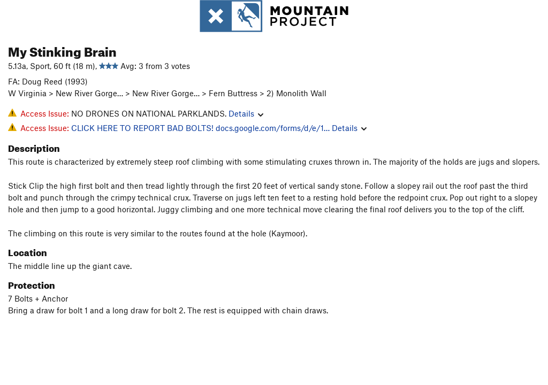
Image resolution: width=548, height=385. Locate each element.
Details (246, 113)
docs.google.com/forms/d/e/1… (273, 128)
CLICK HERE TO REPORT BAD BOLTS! (142, 128)
